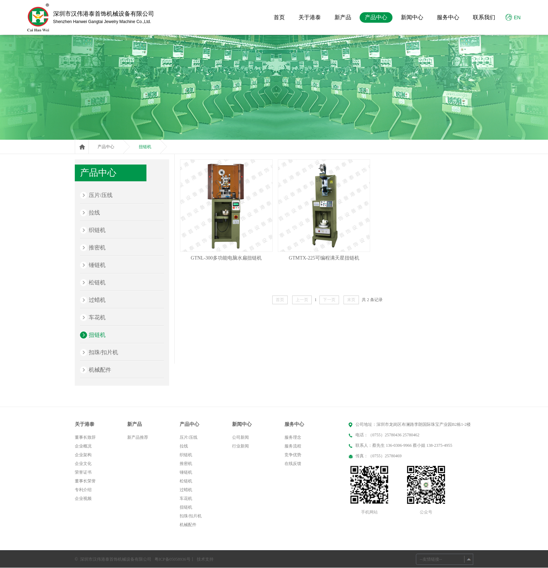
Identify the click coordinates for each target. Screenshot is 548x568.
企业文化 (83, 463)
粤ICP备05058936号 (172, 559)
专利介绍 (83, 489)
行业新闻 (240, 446)
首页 (279, 17)
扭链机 (145, 146)
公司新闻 (240, 437)
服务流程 (292, 446)
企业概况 (83, 446)
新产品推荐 (137, 437)
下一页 (329, 299)
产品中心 (376, 17)
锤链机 (97, 265)
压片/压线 (101, 195)
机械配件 (100, 370)
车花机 (97, 317)
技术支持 (205, 559)
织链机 (97, 230)
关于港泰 (309, 17)
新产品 (342, 17)
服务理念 (292, 437)
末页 (351, 299)
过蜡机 (97, 300)
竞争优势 (292, 454)
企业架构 (83, 454)
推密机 (97, 247)
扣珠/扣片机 (103, 352)
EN (512, 17)
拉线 (94, 213)
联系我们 (484, 17)
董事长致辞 (85, 437)
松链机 (97, 282)
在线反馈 (292, 463)
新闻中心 (412, 17)
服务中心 (448, 17)
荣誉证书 (83, 472)
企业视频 (83, 498)
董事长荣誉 (85, 481)
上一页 (302, 299)
